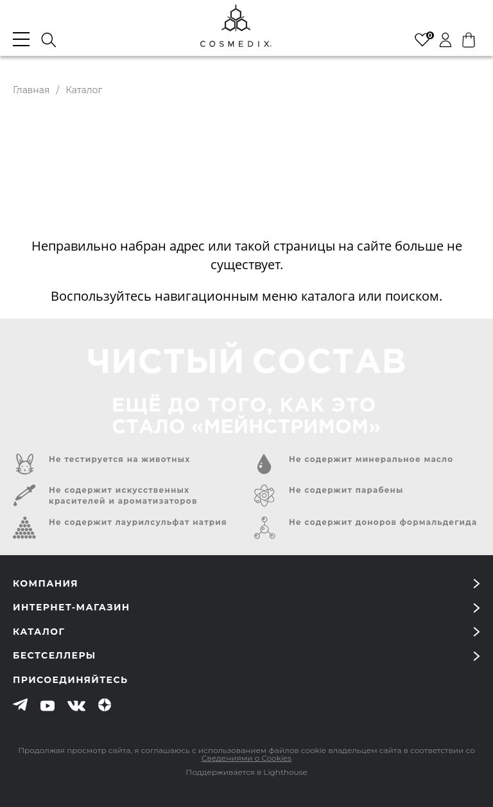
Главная (31, 90)
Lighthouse (285, 772)
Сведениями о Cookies (246, 758)
